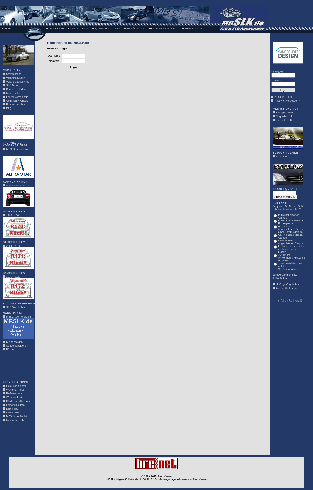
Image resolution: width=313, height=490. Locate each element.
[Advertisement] (17, 367)
